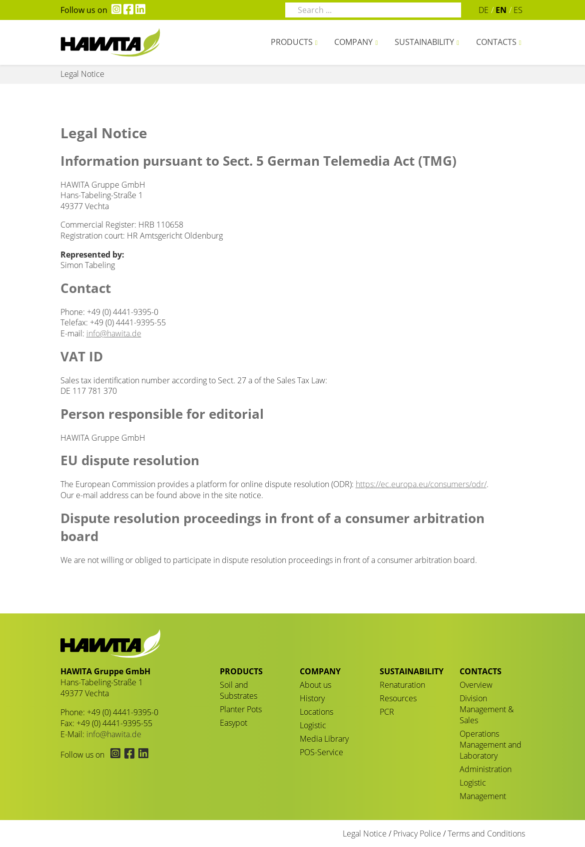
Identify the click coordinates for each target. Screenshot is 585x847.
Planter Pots (241, 709)
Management (483, 796)
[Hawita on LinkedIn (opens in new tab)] (139, 9)
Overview (476, 684)
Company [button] (353, 41)
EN (501, 9)
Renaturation (402, 684)
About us (315, 684)
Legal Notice (365, 833)
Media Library (324, 738)
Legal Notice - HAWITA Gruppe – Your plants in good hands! (110, 42)
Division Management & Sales (487, 709)
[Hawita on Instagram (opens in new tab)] (114, 9)
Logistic (313, 725)
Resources (398, 698)
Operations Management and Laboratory (491, 744)
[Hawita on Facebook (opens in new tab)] (127, 9)
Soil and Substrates (238, 690)
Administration (486, 769)
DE (484, 9)
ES (518, 9)
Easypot (233, 722)
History (312, 698)
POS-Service (321, 752)
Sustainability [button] (424, 41)
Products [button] (292, 41)
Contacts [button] (496, 41)
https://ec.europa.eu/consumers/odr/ (421, 484)
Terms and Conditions (486, 833)
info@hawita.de (113, 333)
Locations (316, 711)
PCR (387, 711)
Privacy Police (417, 833)
